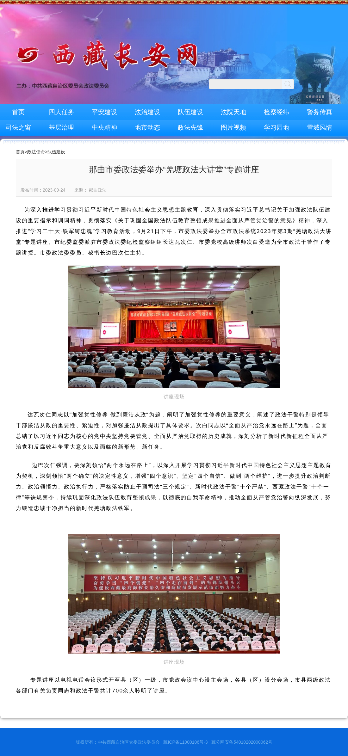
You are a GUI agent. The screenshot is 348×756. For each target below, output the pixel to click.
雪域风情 (319, 127)
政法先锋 (190, 127)
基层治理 (61, 127)
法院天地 (233, 111)
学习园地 (276, 127)
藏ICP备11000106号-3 (185, 742)
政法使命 (36, 151)
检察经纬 (276, 111)
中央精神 (104, 127)
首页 (18, 111)
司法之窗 (18, 127)
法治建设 (147, 111)
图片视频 (233, 127)
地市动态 (147, 127)
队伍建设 (190, 111)
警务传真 (319, 111)
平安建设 (104, 111)
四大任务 (61, 111)
